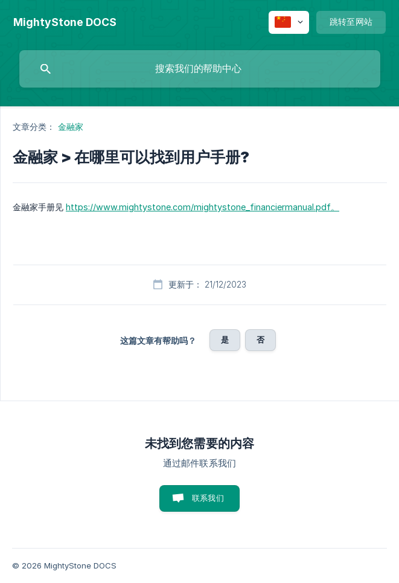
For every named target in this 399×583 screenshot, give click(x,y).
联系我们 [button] (208, 498)
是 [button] (225, 339)
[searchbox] (199, 69)
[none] (65, 22)
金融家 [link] (70, 126)
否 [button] (260, 339)
